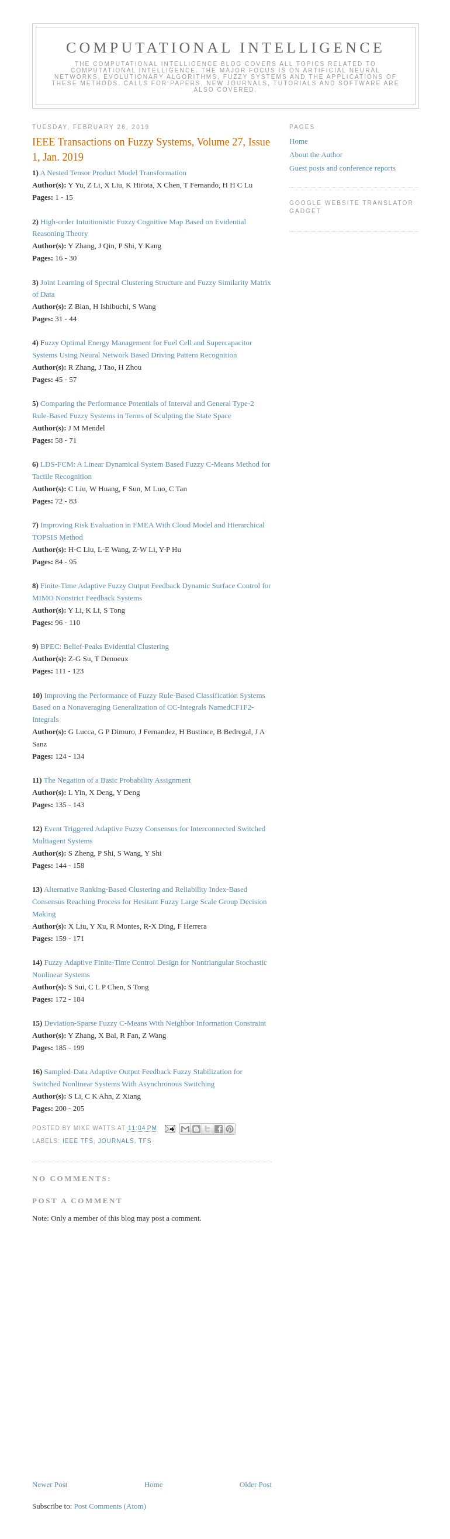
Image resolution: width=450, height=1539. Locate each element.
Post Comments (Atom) (110, 1506)
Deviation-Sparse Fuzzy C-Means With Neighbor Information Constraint (155, 1023)
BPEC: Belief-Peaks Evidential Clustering (104, 646)
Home (153, 1484)
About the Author (315, 154)
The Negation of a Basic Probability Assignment (117, 780)
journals (116, 1141)
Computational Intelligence (225, 47)
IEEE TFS (78, 1141)
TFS (145, 1141)
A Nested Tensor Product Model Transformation (113, 172)
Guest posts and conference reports (342, 168)
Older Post (256, 1484)
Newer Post (49, 1484)
